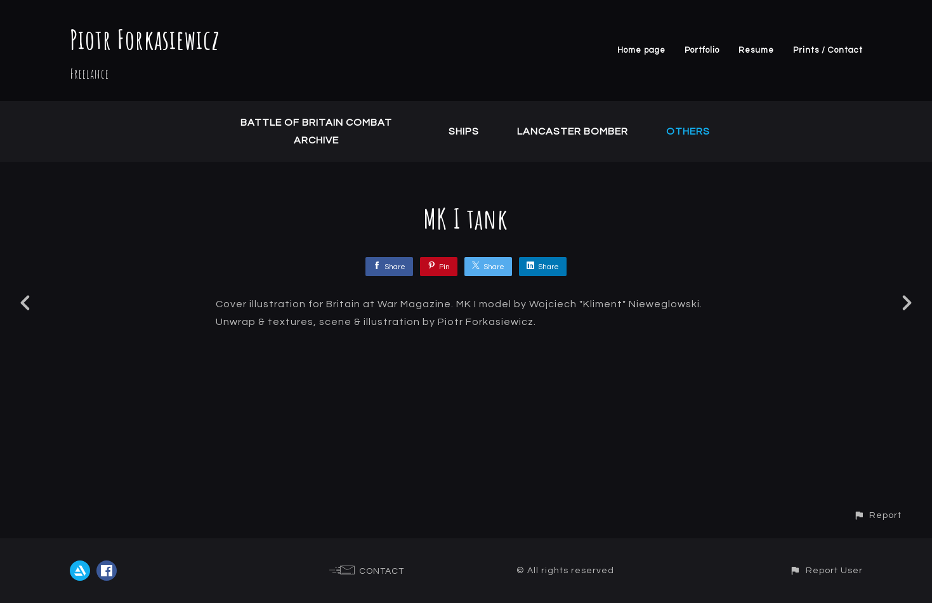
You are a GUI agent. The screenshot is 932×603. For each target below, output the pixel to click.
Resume (756, 50)
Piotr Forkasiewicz (145, 39)
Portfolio (702, 50)
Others (688, 131)
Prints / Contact (828, 50)
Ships (464, 131)
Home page (641, 50)
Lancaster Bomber (572, 131)
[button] (877, 515)
